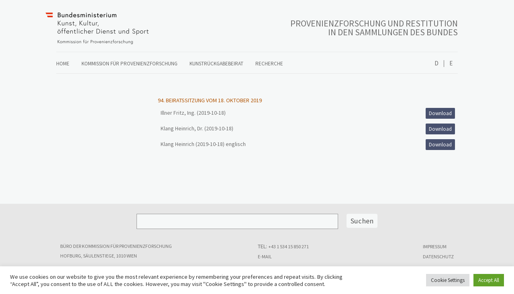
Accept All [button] (488, 280)
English (451, 63)
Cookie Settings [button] (448, 280)
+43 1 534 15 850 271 (288, 246)
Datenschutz (438, 256)
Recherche (269, 63)
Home (62, 63)
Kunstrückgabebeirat (216, 63)
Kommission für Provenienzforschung (129, 63)
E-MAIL (265, 256)
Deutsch (436, 63)
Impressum (435, 246)
